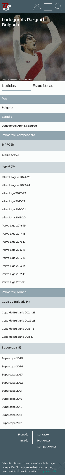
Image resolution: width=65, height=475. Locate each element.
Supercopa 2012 (12, 423)
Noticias (9, 86)
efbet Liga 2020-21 (13, 209)
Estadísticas (43, 86)
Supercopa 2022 (12, 382)
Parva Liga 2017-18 (13, 233)
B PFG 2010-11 (10, 155)
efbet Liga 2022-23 (14, 193)
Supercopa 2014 (12, 415)
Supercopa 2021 (12, 390)
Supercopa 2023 (12, 374)
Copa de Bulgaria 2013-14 (18, 328)
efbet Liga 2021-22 (13, 201)
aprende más (49, 471)
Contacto (43, 434)
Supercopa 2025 (12, 358)
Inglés (24, 440)
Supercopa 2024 (12, 366)
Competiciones (46, 446)
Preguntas (43, 440)
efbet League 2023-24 (16, 185)
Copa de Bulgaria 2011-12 (17, 336)
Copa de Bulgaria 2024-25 (18, 312)
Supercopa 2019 (12, 398)
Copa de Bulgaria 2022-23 (18, 320)
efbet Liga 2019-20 (13, 217)
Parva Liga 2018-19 (13, 225)
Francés (23, 434)
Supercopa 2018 (12, 406)
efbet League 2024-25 (16, 177)
